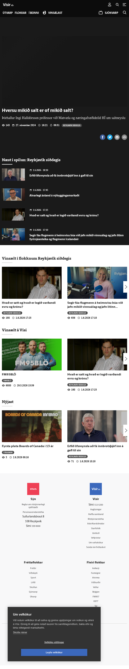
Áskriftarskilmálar (95, 524)
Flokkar (22, 13)
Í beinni (37, 13)
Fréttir (33, 570)
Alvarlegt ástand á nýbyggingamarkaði (54, 195)
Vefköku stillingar (31, 652)
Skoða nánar (20, 642)
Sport (33, 580)
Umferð (95, 534)
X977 (96, 604)
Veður (95, 589)
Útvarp (33, 599)
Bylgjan (95, 594)
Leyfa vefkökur (77, 652)
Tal (96, 609)
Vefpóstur (96, 539)
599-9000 (36, 527)
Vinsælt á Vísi (14, 330)
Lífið (33, 585)
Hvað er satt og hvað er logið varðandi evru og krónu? (64, 215)
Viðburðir (96, 585)
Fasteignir (96, 575)
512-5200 (99, 504)
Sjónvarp (33, 594)
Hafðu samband (95, 514)
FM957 (96, 599)
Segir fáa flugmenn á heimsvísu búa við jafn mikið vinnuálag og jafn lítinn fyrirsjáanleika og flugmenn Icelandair (95, 307)
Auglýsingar (96, 509)
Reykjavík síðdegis (72, 125)
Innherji (95, 570)
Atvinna (95, 580)
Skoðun (33, 589)
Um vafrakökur (96, 544)
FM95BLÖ (9, 374)
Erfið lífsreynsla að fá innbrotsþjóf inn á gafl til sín (61, 175)
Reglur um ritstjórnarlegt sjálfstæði (33, 506)
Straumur (8, 452)
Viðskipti (33, 575)
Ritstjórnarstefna (96, 519)
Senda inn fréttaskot (96, 549)
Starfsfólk (96, 529)
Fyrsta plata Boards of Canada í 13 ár (27, 446)
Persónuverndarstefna (33, 513)
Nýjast (7, 402)
